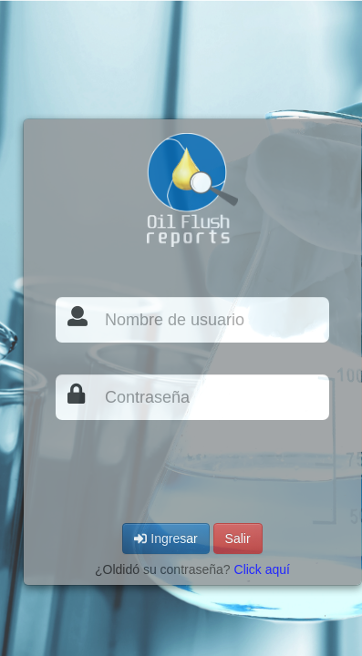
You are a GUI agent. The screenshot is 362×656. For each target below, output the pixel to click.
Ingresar (165, 538)
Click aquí (262, 569)
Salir (238, 538)
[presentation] (194, 469)
